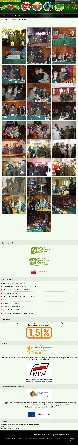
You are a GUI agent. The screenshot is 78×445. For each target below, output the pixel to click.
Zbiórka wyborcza (9, 300)
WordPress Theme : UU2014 (63, 439)
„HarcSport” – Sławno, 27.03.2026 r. (14, 283)
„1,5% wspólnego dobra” (11, 303)
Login (72, 441)
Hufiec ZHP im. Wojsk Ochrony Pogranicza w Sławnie (34, 439)
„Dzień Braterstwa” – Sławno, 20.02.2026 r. (17, 290)
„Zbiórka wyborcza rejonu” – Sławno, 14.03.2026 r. (19, 286)
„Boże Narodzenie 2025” (11, 310)
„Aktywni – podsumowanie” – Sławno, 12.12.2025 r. (20, 313)
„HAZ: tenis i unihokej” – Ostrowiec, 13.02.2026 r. (19, 296)
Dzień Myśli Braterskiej (10, 293)
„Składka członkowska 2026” (12, 306)
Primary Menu (13, 15)
